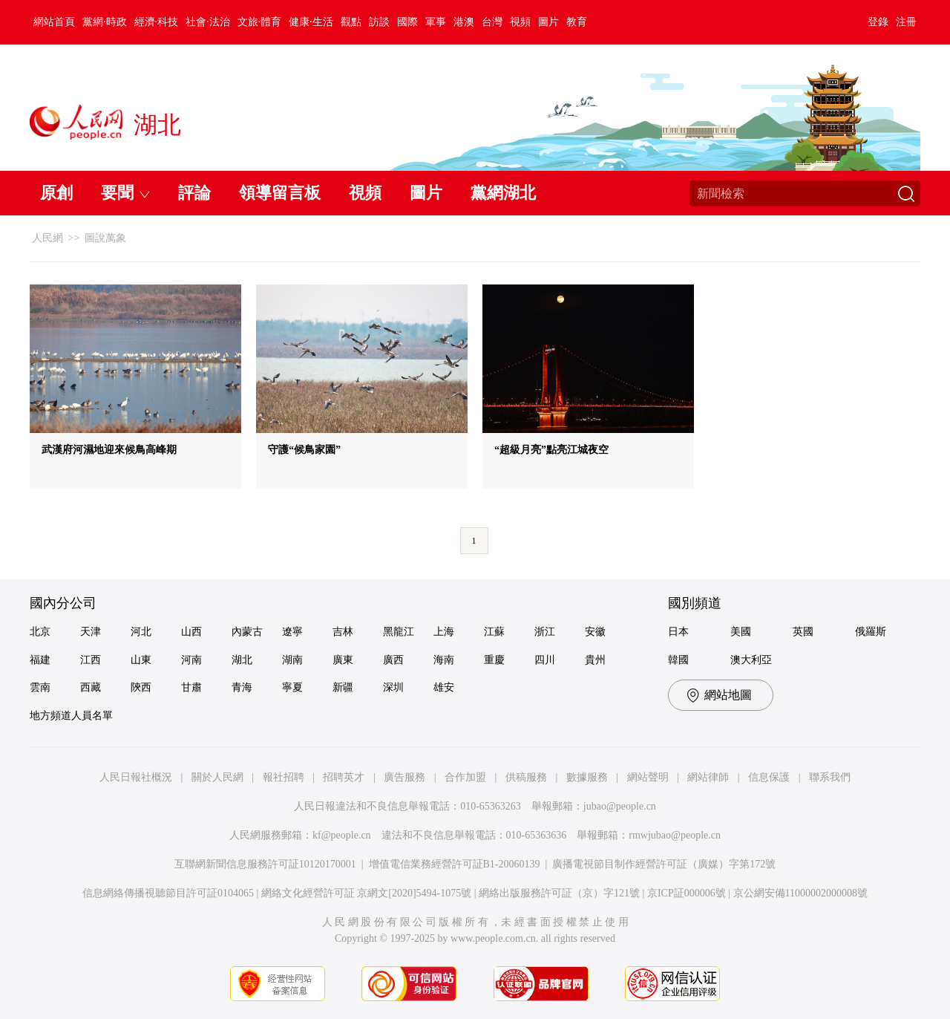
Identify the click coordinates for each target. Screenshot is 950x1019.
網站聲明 (648, 777)
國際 (407, 21)
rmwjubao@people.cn (675, 835)
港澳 (463, 21)
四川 (544, 659)
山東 (141, 659)
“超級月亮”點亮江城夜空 (551, 449)
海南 (443, 659)
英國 (803, 631)
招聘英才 (343, 777)
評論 (194, 192)
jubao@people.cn (619, 806)
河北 (141, 631)
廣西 (393, 659)
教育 (576, 21)
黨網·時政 (104, 21)
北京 (40, 631)
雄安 (443, 687)
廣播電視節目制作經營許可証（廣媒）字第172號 (664, 864)
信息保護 (769, 777)
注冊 (906, 21)
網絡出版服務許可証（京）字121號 (559, 893)
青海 (242, 687)
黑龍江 (398, 631)
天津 (90, 631)
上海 (443, 631)
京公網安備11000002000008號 (800, 893)
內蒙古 (247, 631)
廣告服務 (404, 777)
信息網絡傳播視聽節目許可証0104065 (168, 893)
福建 (40, 659)
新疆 (342, 687)
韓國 (678, 659)
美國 (740, 631)
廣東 (342, 659)
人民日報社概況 (135, 777)
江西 (90, 659)
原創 (56, 192)
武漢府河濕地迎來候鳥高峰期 (109, 449)
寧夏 (292, 687)
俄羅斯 (870, 631)
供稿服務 (526, 777)
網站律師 (708, 777)
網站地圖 (728, 694)
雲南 (40, 687)
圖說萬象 (105, 238)
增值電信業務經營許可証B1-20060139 (454, 864)
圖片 (548, 21)
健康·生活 (311, 21)
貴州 (595, 659)
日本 (678, 631)
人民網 (47, 238)
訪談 (379, 21)
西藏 (90, 687)
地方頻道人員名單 (71, 715)
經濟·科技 (156, 21)
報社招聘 (283, 777)
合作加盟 (465, 777)
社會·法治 (208, 21)
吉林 (342, 631)
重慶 (494, 659)
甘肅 (191, 687)
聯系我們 (830, 777)
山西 (191, 631)
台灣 (492, 21)
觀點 (351, 21)
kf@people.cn (341, 835)
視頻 (520, 21)
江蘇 (494, 631)
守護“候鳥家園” (304, 449)
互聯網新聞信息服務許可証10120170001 (265, 864)
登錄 (878, 21)
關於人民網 (217, 777)
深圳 (393, 687)
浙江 (544, 631)
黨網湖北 (503, 192)
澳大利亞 (751, 659)
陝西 (141, 687)
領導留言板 (280, 192)
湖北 (242, 659)
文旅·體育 (260, 21)
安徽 (595, 631)
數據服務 (587, 777)
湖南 (292, 659)
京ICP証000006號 (686, 893)
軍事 (435, 21)
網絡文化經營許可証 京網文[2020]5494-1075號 (366, 893)
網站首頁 (54, 21)
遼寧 (292, 631)
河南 (191, 659)
